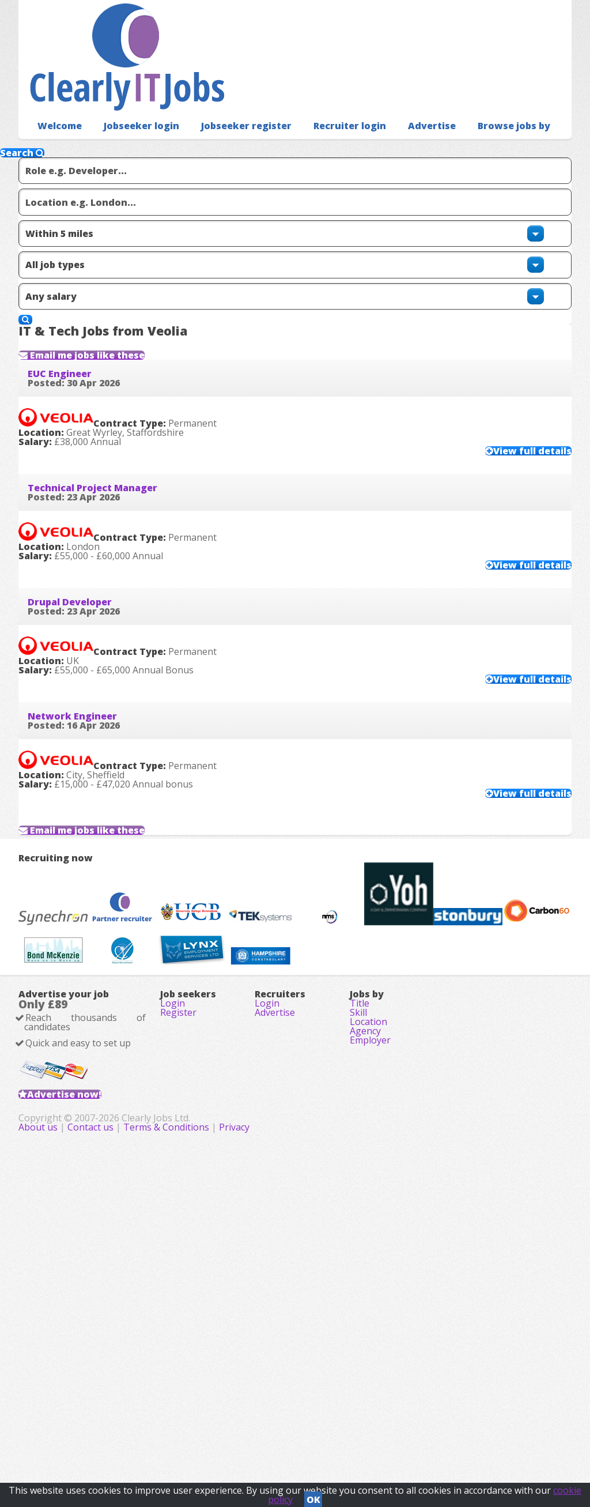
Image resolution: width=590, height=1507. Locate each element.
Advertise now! (83, 1373)
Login (172, 1250)
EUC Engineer (78, 361)
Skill (358, 1266)
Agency (365, 1299)
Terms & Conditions (327, 1443)
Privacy (395, 1443)
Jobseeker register (230, 106)
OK (313, 1496)
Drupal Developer (88, 634)
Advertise (403, 106)
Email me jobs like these (117, 319)
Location (368, 1282)
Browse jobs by (480, 106)
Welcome (56, 106)
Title (359, 1250)
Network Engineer (90, 770)
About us (200, 1443)
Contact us (253, 1443)
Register (178, 1266)
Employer (370, 1315)
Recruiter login (326, 106)
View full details (509, 450)
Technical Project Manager (111, 497)
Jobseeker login (133, 106)
